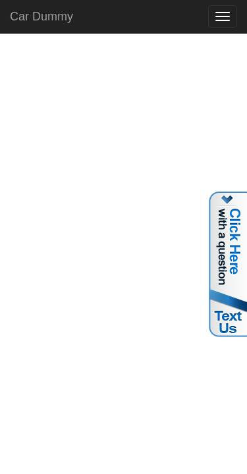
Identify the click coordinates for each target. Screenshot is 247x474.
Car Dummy (41, 16)
